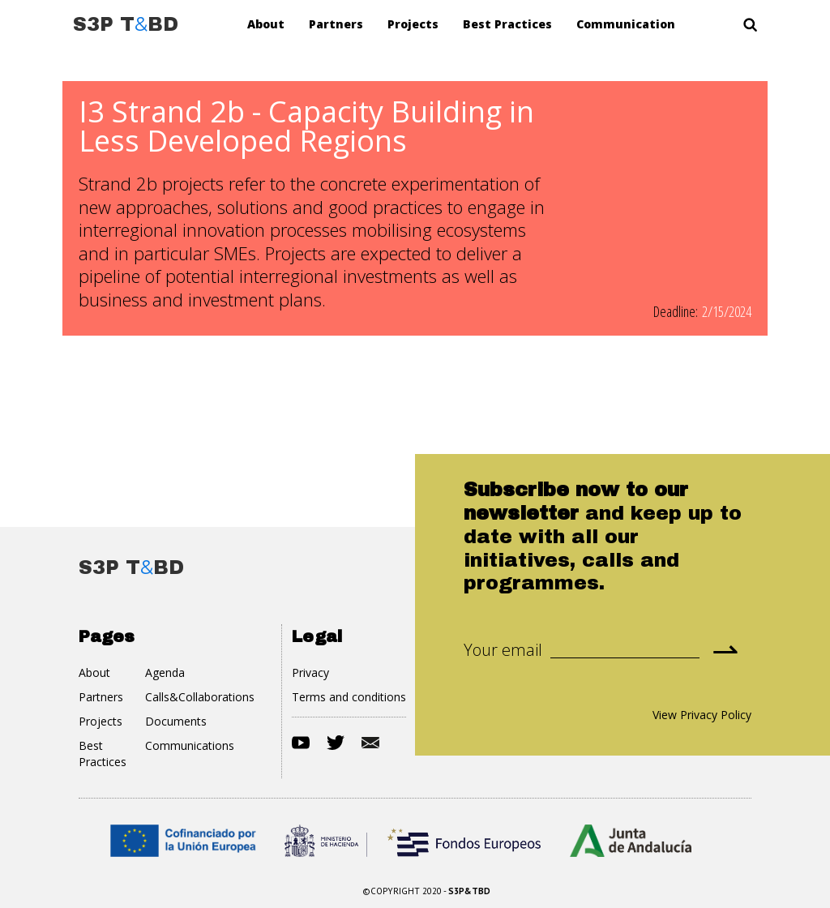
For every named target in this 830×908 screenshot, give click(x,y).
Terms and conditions (349, 697)
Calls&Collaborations (200, 697)
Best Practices (507, 24)
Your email (503, 650)
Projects (413, 24)
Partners (336, 24)
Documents (176, 721)
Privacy (310, 672)
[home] (125, 24)
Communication (625, 24)
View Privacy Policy (701, 714)
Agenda (165, 672)
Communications (189, 745)
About (266, 24)
